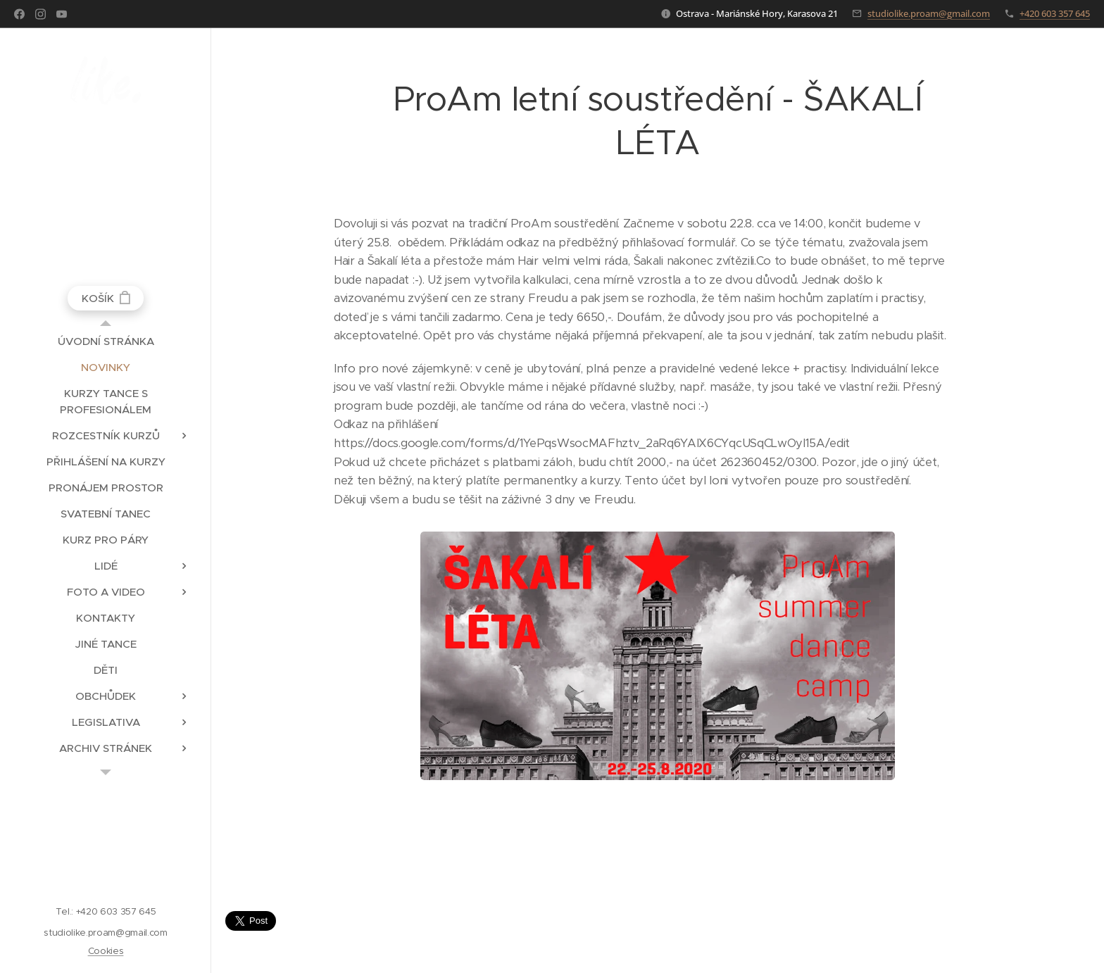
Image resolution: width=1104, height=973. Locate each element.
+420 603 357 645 (1055, 13)
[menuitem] (105, 341)
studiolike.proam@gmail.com (928, 13)
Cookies (106, 951)
